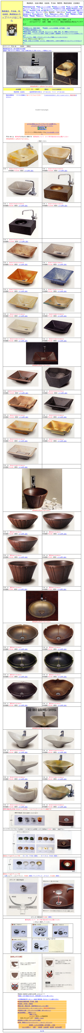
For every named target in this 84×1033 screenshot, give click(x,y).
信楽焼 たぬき (71, 12)
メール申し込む (29, 170)
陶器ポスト (40, 16)
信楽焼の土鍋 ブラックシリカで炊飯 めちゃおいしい (34, 1010)
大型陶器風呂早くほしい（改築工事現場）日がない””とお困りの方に (38, 999)
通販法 (46, 89)
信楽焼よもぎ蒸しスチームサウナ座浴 (57, 16)
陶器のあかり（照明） (57, 14)
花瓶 (80, 14)
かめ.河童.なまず (38, 14)
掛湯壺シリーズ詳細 (59, 7)
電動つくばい (31, 12)
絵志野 (52, 1027)
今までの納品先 (56, 89)
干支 (47, 14)
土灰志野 (46, 1027)
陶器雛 (33, 16)
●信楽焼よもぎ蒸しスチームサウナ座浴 (29, 1020)
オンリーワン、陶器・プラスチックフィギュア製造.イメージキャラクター (45, 37)
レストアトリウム (47, 8)
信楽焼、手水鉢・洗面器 (25, 1003)
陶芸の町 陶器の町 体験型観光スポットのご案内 (33, 1006)
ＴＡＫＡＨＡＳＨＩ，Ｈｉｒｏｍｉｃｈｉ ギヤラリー (36, 1008)
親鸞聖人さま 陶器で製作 (32, 28)
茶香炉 (26, 16)
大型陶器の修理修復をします (32, 30)
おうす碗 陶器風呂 (62, 8)
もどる (42, 1031)
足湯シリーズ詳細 (72, 7)
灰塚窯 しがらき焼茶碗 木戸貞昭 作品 (42, 1025)
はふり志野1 (26, 1027)
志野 (34, 1027)
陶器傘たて (74, 14)
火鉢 (67, 14)
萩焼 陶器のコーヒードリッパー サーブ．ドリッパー (35, 1022)
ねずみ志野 (58, 1027)
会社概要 (18, 89)
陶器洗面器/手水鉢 (29, 7)
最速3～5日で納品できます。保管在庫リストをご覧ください (36, 996)
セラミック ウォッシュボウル (57, 10)
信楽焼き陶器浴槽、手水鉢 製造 (28, 1001)
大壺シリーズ (36, 8)
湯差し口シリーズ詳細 (44, 7)
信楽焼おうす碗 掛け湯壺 (38, 10)
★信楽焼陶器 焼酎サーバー (27, 1012)
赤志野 (40, 1027)
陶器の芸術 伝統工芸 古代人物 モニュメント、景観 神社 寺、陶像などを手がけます (51, 31)
